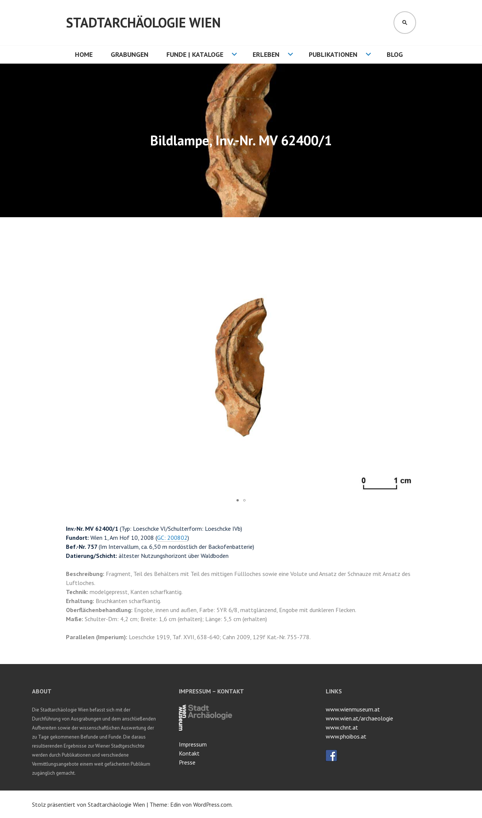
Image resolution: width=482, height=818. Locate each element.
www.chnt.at (342, 727)
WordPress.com (212, 804)
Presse (187, 762)
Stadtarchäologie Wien (143, 22)
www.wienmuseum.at (353, 709)
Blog (395, 54)
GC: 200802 (172, 537)
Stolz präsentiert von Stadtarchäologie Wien (88, 804)
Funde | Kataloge (194, 54)
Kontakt (189, 753)
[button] (409, 247)
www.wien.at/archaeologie (359, 718)
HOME (84, 54)
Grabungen (129, 54)
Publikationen (333, 54)
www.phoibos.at (346, 736)
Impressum (193, 744)
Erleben (266, 54)
